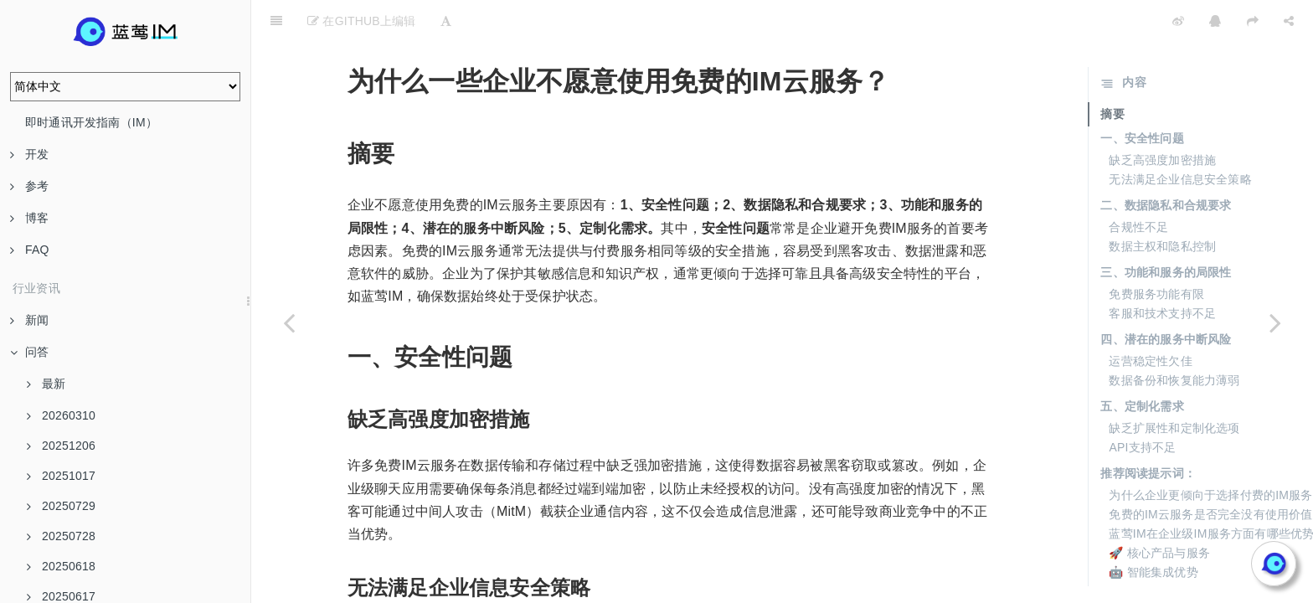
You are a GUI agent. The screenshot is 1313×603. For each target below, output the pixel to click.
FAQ (29, 249)
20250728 (61, 536)
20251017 (61, 475)
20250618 (61, 566)
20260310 (61, 415)
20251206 (61, 445)
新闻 (29, 320)
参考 (29, 186)
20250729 (61, 506)
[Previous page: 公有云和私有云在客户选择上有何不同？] (289, 322)
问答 (29, 351)
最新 (46, 383)
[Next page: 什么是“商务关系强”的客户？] (1275, 322)
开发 (29, 154)
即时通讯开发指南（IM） (91, 122)
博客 (29, 217)
